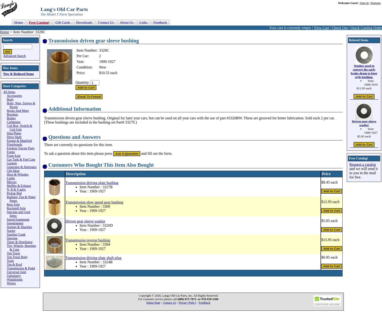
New (102, 67)
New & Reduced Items (18, 74)
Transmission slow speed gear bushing (94, 202)
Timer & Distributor (20, 242)
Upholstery (14, 276)
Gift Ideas (13, 171)
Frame (11, 152)
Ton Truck (13, 253)
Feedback (204, 302)
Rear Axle (13, 204)
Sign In (364, 3)
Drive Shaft (14, 137)
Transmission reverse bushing (87, 240)
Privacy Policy (187, 302)
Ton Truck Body (17, 257)
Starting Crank (16, 234)
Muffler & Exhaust (19, 186)
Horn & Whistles (18, 174)
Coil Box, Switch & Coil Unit (19, 127)
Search (7, 40)
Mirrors (12, 182)
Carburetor (14, 122)
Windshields (15, 279)
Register (376, 3)
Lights (11, 178)
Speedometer (15, 223)
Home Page (153, 302)
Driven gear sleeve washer (85, 221)
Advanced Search (14, 56)
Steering (12, 238)
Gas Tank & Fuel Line (21, 159)
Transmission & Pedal (21, 268)
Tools (10, 261)
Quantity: (83, 82)
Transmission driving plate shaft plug (93, 258)
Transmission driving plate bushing (91, 183)
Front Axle (14, 156)
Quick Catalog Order (366, 28)
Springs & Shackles (19, 227)
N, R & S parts (16, 189)
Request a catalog (362, 164)
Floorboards (14, 144)
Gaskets (12, 163)
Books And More (18, 111)
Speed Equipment (18, 219)
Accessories (14, 96)
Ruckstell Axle (16, 208)
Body (10, 99)
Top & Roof (14, 264)
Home (4, 32)
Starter (11, 231)
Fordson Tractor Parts (20, 148)
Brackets (12, 114)
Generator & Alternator (22, 167)
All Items (9, 92)
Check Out (340, 28)
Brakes (11, 118)
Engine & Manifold (19, 141)
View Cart (321, 28)
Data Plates (14, 133)
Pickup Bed (14, 193)
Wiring (11, 283)
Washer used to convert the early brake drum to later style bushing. (364, 71)
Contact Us (169, 302)
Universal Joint (16, 272)
